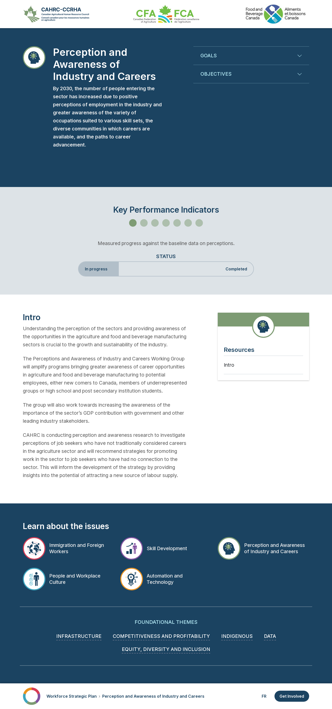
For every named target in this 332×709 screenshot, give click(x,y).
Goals (208, 56)
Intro (229, 365)
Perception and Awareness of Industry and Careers (153, 696)
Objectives (216, 74)
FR (264, 696)
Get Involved (292, 696)
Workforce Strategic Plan (71, 696)
